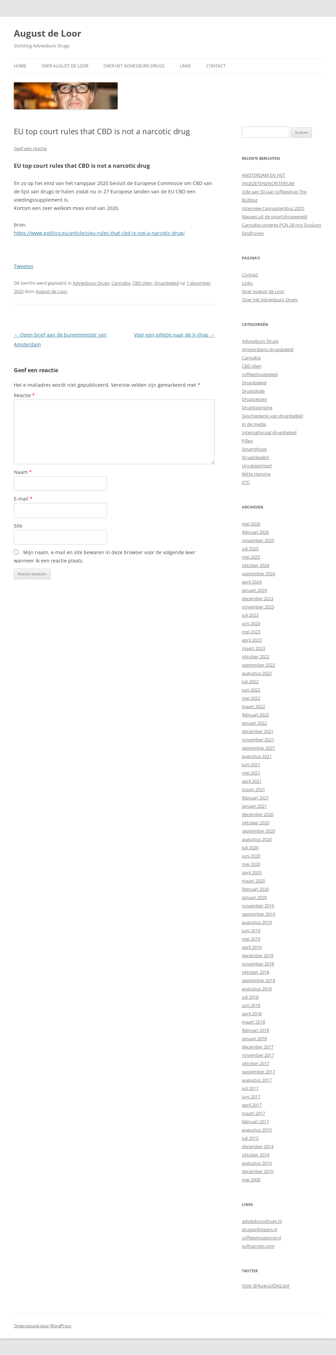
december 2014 (257, 1146)
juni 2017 (251, 1096)
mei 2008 (251, 1180)
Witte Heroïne (256, 474)
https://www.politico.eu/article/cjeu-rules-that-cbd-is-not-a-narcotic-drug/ (99, 233)
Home (20, 66)
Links (185, 66)
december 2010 (257, 1171)
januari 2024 (254, 590)
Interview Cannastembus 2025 (273, 208)
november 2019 (258, 906)
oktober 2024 (255, 565)
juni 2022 (251, 690)
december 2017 (257, 1047)
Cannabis (120, 283)
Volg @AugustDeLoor (266, 1285)
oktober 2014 (255, 1155)
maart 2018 (253, 1022)
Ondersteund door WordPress (42, 1326)
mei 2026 (251, 524)
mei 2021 (251, 773)
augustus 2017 (257, 1080)
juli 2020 (250, 847)
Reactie (24, 395)
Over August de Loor (65, 66)
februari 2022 (255, 715)
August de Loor (47, 33)
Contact (216, 66)
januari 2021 (254, 806)
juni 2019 (251, 930)
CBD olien (142, 283)
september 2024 (258, 573)
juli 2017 (250, 1088)
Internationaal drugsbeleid (269, 432)
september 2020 (258, 831)
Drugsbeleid (166, 283)
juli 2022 (250, 681)
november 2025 (258, 540)
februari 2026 (255, 532)
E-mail (23, 498)
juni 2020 (251, 856)
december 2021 (257, 731)
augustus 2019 (257, 922)
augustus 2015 (257, 1130)
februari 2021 (255, 798)
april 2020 (252, 872)
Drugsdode (253, 391)
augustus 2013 (257, 1163)
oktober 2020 (255, 823)
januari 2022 (254, 723)
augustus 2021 (257, 756)
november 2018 (258, 964)
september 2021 (258, 748)
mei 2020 (251, 864)
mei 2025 (251, 557)
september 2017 (258, 1072)
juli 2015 (250, 1138)
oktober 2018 (255, 972)
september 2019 (258, 914)
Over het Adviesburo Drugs (134, 66)
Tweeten (24, 266)
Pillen (247, 441)
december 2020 (257, 814)
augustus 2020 (257, 839)
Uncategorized (257, 466)
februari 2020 (255, 889)
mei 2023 (251, 632)
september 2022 (258, 665)
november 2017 (258, 1055)
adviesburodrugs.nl (262, 1221)
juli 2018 (250, 997)
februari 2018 (255, 1030)
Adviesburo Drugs (91, 283)
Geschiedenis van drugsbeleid (272, 416)
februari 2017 (255, 1121)
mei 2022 (251, 698)
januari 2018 (254, 1038)
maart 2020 (253, 881)
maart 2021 (253, 789)
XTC (246, 482)
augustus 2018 (257, 989)
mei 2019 (251, 939)
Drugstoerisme (257, 407)
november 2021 (258, 739)
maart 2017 (253, 1113)
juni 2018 (251, 1005)
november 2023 (258, 607)
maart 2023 (253, 648)
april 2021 (252, 781)
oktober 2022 (255, 656)
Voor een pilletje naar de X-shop (174, 334)
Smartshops (254, 449)
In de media (254, 424)
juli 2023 (250, 615)
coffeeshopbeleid (260, 374)
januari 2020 (254, 897)
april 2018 (252, 1013)
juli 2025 (250, 549)
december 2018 (257, 955)
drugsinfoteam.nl (259, 1229)
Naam (23, 472)
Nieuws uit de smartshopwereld (274, 216)
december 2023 (257, 598)
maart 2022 (253, 706)
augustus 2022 (257, 673)
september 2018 (258, 980)
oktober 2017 (255, 1063)
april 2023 (252, 640)
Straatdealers (255, 457)
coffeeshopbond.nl (261, 1238)
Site (18, 525)
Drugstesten (254, 399)
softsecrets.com (258, 1246)
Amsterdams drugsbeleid (267, 349)
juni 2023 (251, 623)
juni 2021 (251, 764)
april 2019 (252, 947)
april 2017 (252, 1105)
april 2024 (252, 582)
